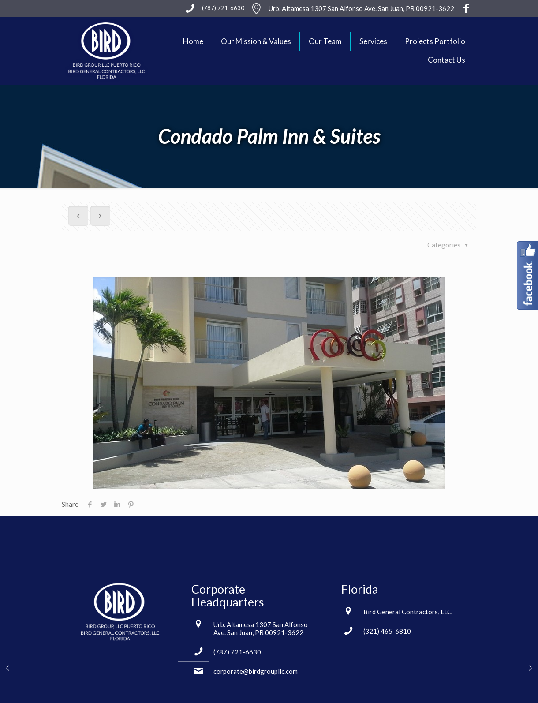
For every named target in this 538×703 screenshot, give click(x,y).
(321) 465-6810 (387, 631)
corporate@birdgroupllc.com (255, 671)
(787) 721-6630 (237, 652)
